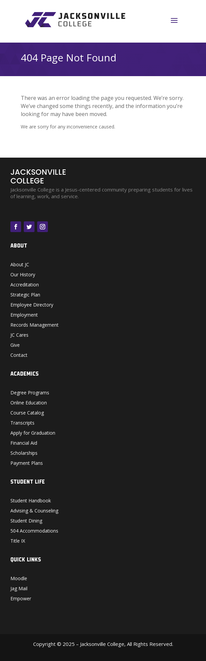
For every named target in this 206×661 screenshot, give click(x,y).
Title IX (17, 541)
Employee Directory (31, 305)
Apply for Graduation (32, 433)
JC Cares (19, 335)
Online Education (28, 403)
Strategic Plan (25, 295)
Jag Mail (18, 589)
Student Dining (26, 521)
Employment (24, 315)
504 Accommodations (34, 531)
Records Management (34, 325)
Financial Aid (23, 443)
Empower (20, 599)
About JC (19, 265)
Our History (22, 275)
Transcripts (22, 423)
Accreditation (24, 285)
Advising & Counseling (34, 511)
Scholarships (24, 453)
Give (15, 345)
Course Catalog (27, 413)
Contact (18, 355)
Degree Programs (29, 393)
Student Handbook (30, 501)
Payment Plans (26, 463)
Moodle (18, 579)
